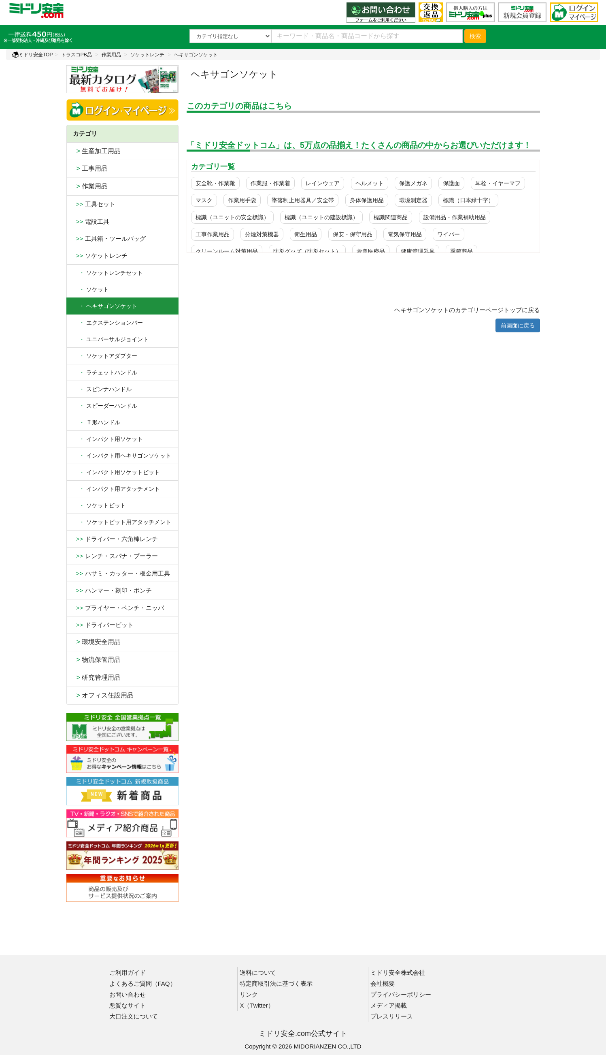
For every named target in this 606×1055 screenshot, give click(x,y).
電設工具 (91, 221)
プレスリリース (391, 1016)
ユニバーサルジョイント (111, 339)
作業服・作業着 (270, 183)
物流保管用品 (97, 659)
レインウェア (323, 183)
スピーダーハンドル (105, 405)
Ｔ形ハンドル (96, 422)
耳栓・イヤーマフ (498, 183)
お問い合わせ (127, 994)
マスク (204, 200)
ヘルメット (369, 183)
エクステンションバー (108, 322)
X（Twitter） (257, 1005)
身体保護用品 (367, 200)
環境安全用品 (97, 641)
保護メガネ (413, 183)
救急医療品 (371, 251)
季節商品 (461, 251)
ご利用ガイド (127, 972)
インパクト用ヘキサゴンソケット (122, 455)
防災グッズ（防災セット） (307, 251)
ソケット (91, 289)
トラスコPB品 (76, 55)
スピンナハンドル (102, 389)
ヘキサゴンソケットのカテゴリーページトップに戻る (467, 309)
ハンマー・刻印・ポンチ (112, 590)
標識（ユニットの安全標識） (232, 217)
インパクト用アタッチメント (116, 489)
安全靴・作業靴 (215, 183)
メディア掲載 (388, 1005)
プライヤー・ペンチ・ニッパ (118, 607)
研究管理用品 (97, 677)
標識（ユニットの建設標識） (321, 217)
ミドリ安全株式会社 (397, 972)
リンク (249, 994)
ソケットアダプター (105, 356)
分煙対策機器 (262, 234)
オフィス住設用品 (103, 695)
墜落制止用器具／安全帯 (303, 200)
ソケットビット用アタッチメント (122, 522)
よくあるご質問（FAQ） (142, 983)
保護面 (451, 183)
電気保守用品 (405, 234)
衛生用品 (305, 234)
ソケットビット (99, 505)
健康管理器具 (418, 251)
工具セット (94, 204)
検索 (475, 36)
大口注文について (133, 1016)
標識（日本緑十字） (468, 200)
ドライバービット (103, 624)
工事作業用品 (213, 234)
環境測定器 (413, 200)
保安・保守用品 (352, 234)
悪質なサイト (127, 1005)
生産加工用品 (97, 151)
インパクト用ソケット (108, 439)
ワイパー (448, 234)
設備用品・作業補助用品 (454, 217)
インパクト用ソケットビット (116, 472)
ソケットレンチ (147, 55)
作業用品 (111, 55)
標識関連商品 (391, 217)
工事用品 (90, 168)
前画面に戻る (518, 325)
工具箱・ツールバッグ (109, 238)
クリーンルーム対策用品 (227, 251)
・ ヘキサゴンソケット (105, 306)
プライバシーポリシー (400, 994)
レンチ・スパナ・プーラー (115, 555)
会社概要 (382, 983)
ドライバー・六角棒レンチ (115, 538)
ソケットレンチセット (108, 273)
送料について (258, 972)
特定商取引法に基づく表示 (276, 983)
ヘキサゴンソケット (196, 55)
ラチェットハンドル (105, 372)
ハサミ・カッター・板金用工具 (121, 573)
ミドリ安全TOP (32, 55)
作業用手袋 (242, 200)
